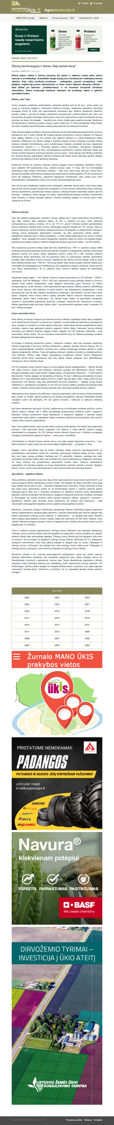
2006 (87, 638)
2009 (87, 631)
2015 (87, 618)
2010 (57, 631)
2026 (27, 597)
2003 (87, 645)
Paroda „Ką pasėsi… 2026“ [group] (63, 18)
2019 (57, 611)
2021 (87, 604)
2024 (87, 597)
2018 (87, 611)
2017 (27, 618)
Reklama (88, 1120)
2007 (57, 638)
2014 (27, 625)
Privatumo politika (74, 1120)
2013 (57, 625)
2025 (57, 597)
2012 (87, 625)
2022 (57, 604)
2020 (27, 611)
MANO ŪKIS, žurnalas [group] (25, 18)
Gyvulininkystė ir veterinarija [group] (91, 18)
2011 (27, 631)
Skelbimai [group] (43, 18)
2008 (27, 638)
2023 (27, 604)
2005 (27, 645)
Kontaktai (98, 1120)
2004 (57, 645)
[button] (12, 18)
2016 (57, 618)
